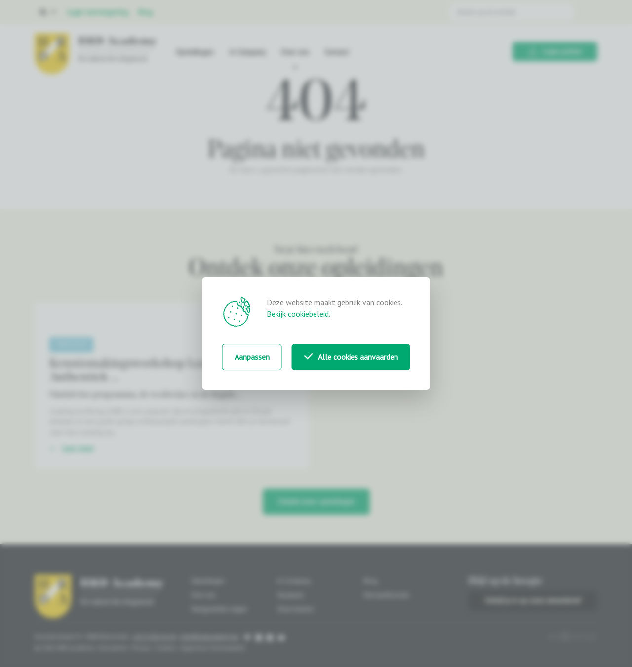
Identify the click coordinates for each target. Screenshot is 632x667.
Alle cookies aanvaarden (351, 357)
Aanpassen (252, 357)
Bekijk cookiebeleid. (298, 314)
